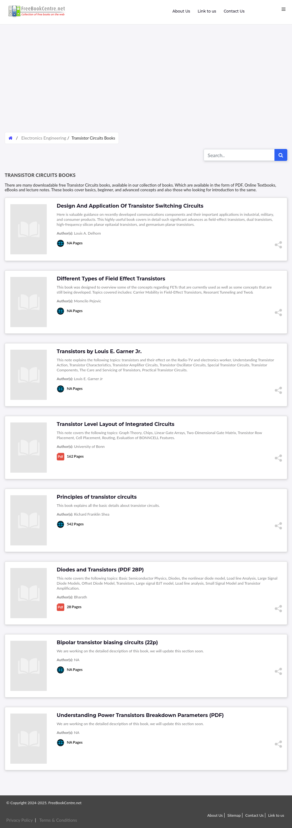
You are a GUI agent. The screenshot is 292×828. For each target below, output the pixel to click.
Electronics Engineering (43, 138)
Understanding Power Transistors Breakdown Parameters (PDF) (140, 715)
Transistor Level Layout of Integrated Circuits (115, 424)
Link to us (207, 11)
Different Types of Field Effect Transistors (111, 279)
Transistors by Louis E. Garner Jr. (99, 351)
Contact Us (234, 11)
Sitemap (234, 815)
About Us (181, 11)
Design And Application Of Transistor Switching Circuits (130, 206)
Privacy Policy (19, 820)
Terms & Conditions (58, 820)
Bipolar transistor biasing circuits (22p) (107, 642)
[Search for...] (239, 155)
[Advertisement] (146, 81)
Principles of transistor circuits (97, 497)
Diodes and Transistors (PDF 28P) (100, 570)
